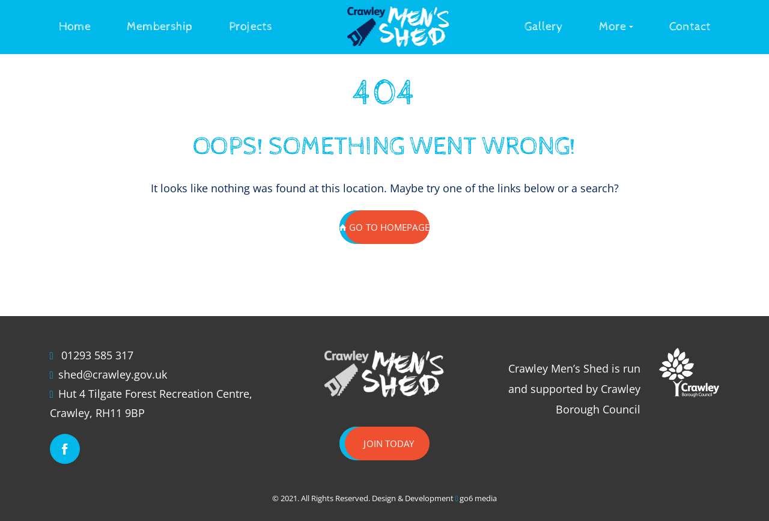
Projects (250, 27)
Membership (160, 27)
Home (75, 27)
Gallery (543, 27)
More (612, 27)
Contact (690, 27)
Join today (388, 443)
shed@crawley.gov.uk (112, 374)
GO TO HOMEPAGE (384, 227)
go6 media (478, 498)
